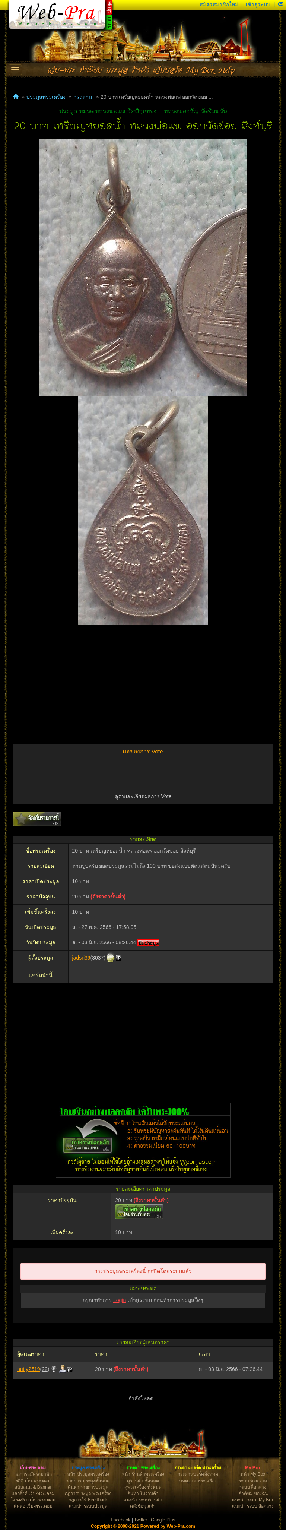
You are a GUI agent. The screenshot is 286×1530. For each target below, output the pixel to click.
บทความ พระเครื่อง (197, 1480)
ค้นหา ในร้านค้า (143, 1493)
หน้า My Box (253, 1474)
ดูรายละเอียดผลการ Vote (143, 796)
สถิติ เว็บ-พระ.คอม (33, 1480)
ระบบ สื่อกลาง (252, 1487)
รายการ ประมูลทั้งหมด (87, 1480)
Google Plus (163, 1520)
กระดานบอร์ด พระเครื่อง (198, 1467)
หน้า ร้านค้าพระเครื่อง (143, 1474)
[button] (280, 4)
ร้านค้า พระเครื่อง (143, 1467)
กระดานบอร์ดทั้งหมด (198, 1474)
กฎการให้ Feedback (88, 1499)
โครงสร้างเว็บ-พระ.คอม (32, 1499)
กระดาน (82, 97)
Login (119, 1300)
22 (45, 1369)
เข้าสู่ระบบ (258, 4)
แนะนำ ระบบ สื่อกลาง (253, 1506)
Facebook (121, 1520)
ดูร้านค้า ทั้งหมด (143, 1480)
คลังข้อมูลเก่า (143, 1506)
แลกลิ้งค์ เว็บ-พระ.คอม (33, 1493)
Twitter (140, 1520)
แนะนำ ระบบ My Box (253, 1499)
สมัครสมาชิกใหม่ (219, 4)
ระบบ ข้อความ (253, 1480)
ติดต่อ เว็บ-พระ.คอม (33, 1506)
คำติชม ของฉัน (253, 1493)
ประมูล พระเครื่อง (88, 1467)
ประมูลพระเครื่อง (46, 97)
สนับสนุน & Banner (33, 1487)
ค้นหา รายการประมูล (88, 1487)
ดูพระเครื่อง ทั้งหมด (143, 1487)
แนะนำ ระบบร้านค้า (143, 1499)
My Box (253, 1467)
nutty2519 (28, 1369)
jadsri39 (81, 958)
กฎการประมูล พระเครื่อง (88, 1493)
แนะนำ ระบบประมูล (88, 1506)
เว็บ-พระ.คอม (33, 1467)
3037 (98, 958)
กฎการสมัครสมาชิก (33, 1474)
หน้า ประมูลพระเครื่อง (88, 1474)
